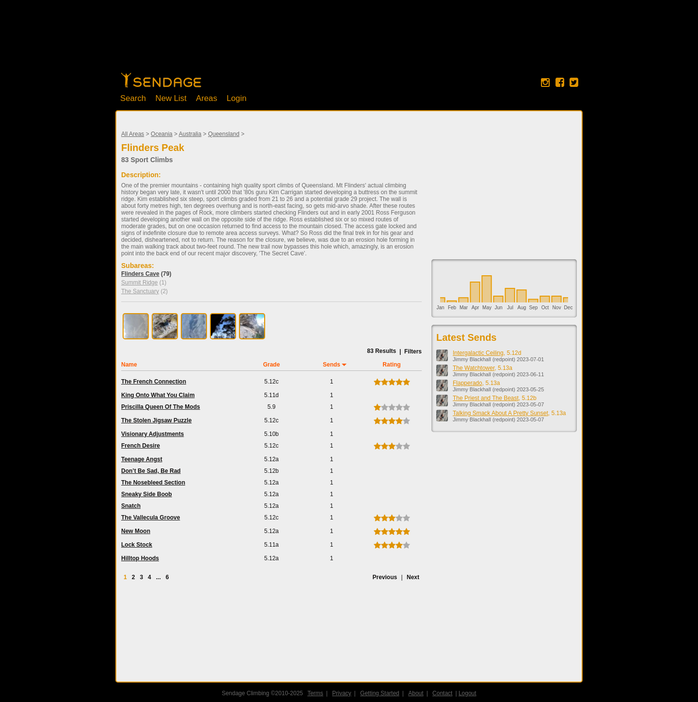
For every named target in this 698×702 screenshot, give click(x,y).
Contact (442, 693)
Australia (190, 134)
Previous (384, 577)
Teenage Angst (141, 459)
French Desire (140, 445)
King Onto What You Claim (158, 395)
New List (171, 98)
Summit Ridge (139, 282)
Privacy (341, 693)
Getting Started (379, 693)
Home (161, 80)
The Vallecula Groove (150, 517)
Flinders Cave (140, 273)
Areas (206, 98)
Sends (331, 364)
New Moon (135, 531)
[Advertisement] (349, 41)
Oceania (162, 134)
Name (129, 364)
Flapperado (467, 383)
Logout (467, 693)
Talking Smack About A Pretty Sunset (500, 413)
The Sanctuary (140, 291)
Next (413, 577)
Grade (271, 364)
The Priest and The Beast (486, 398)
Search (133, 98)
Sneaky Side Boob (146, 494)
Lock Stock (136, 544)
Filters (413, 351)
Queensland (223, 134)
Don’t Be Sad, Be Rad (151, 471)
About (415, 693)
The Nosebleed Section (153, 482)
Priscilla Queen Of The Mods (160, 406)
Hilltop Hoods (140, 558)
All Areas (132, 134)
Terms (315, 693)
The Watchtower (473, 368)
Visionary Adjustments (152, 434)
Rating (391, 364)
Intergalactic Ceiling (478, 353)
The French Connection (153, 381)
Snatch (131, 505)
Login (236, 98)
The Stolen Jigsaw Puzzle (156, 420)
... (158, 577)
